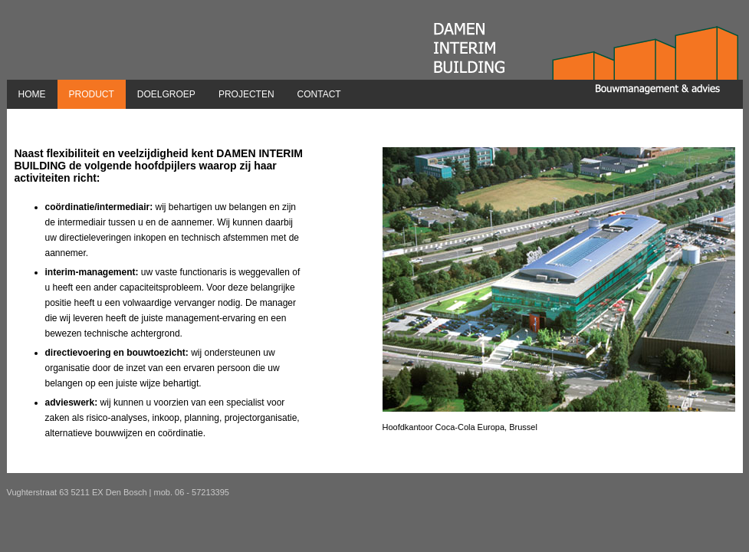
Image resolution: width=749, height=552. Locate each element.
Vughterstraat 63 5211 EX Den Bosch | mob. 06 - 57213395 (118, 492)
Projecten (246, 94)
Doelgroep (166, 94)
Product (91, 94)
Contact (319, 94)
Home (32, 94)
